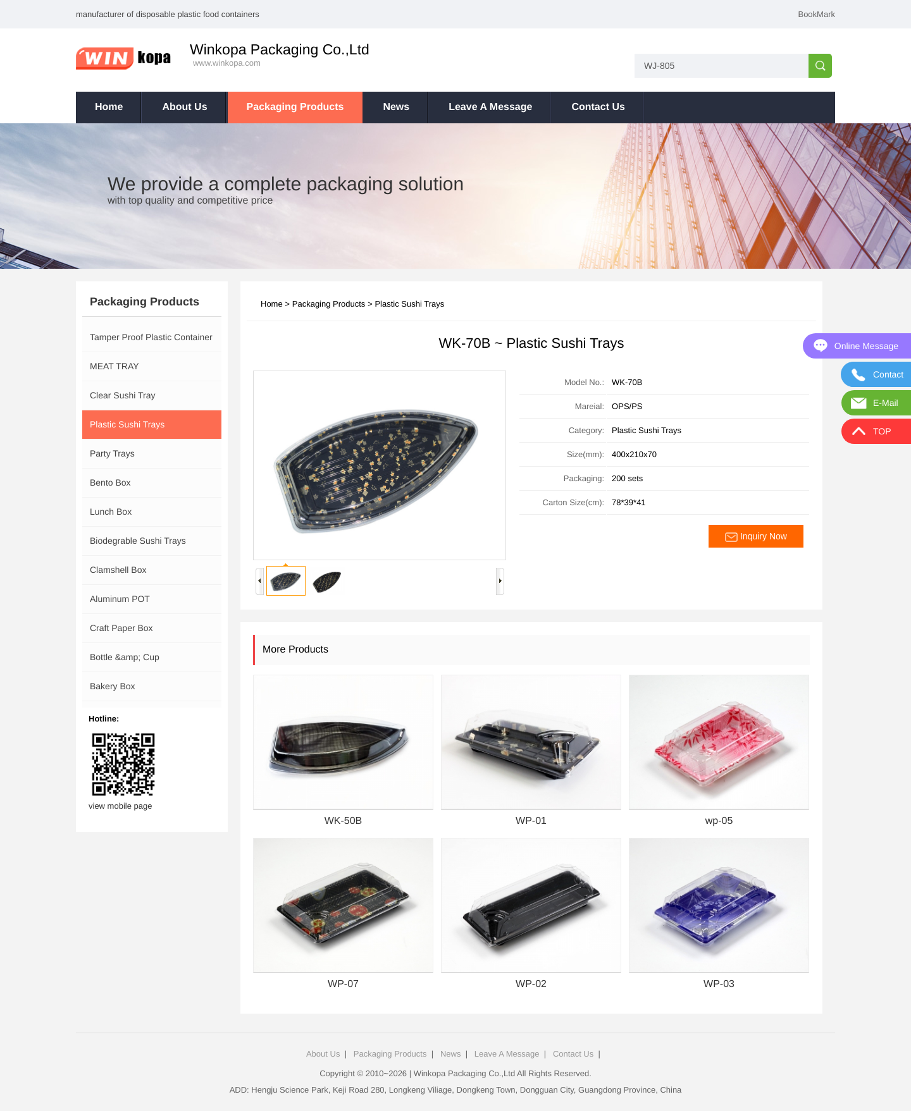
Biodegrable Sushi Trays (138, 541)
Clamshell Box (118, 570)
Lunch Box (111, 511)
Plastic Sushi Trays (127, 424)
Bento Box (110, 482)
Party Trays (112, 453)
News (396, 107)
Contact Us (597, 107)
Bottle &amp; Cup (124, 657)
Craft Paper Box (121, 628)
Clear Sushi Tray (122, 395)
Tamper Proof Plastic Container (151, 337)
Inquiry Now (756, 536)
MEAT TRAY (114, 366)
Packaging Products (295, 107)
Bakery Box (112, 686)
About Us (184, 107)
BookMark (816, 14)
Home (109, 107)
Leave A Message (490, 107)
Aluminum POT (120, 599)
